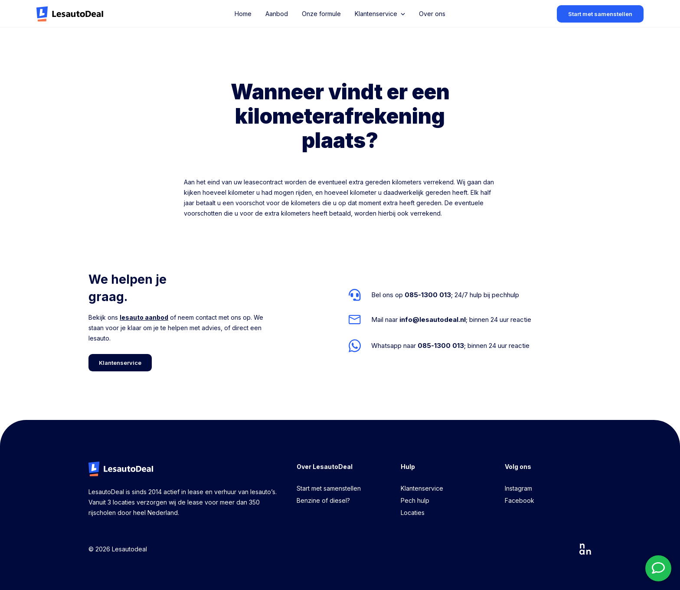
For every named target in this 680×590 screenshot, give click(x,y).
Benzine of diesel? (323, 500)
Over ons (432, 13)
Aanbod (276, 13)
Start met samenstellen (329, 488)
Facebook (519, 500)
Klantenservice (422, 488)
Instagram (518, 488)
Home (243, 13)
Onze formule (321, 13)
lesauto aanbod (144, 317)
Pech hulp (415, 500)
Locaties (413, 512)
